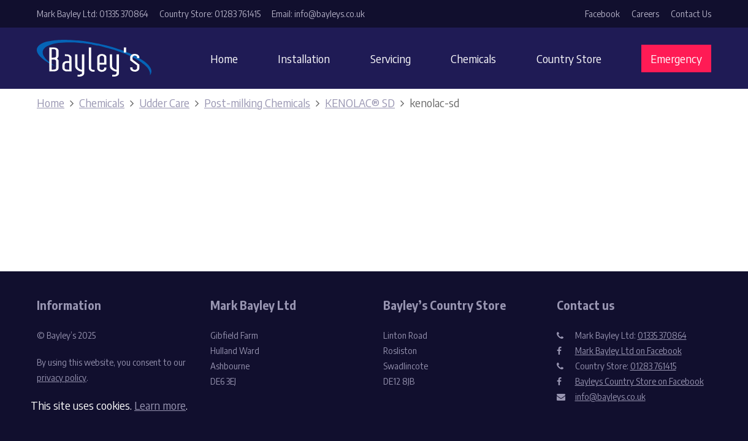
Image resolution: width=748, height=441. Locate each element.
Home (224, 58)
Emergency (676, 58)
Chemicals (473, 58)
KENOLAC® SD (360, 103)
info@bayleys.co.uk (610, 396)
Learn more (160, 405)
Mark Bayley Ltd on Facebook (628, 350)
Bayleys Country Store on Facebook (639, 381)
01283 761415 (653, 366)
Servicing (390, 58)
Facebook (602, 14)
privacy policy (61, 377)
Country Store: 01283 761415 (210, 14)
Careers (645, 14)
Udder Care (164, 103)
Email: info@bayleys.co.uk (318, 14)
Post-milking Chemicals (257, 103)
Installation (304, 58)
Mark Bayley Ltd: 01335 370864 (92, 14)
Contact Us (691, 14)
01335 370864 (662, 335)
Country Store (568, 58)
